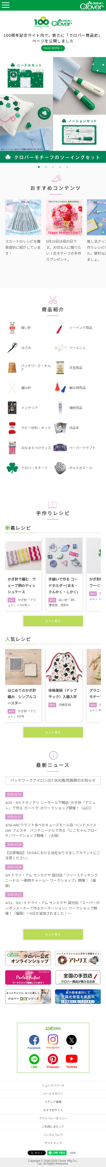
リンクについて (53, 1135)
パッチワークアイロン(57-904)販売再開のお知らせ (53, 780)
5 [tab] (67, 167)
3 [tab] (53, 167)
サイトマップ (53, 1143)
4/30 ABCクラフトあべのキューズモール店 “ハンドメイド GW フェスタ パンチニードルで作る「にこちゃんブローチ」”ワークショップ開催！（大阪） (51, 830)
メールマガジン (53, 1093)
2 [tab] (46, 167)
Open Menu (5, 5)
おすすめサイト (53, 1110)
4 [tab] (60, 167)
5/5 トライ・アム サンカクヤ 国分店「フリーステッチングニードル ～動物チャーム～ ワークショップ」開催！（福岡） (51, 880)
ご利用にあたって (53, 1126)
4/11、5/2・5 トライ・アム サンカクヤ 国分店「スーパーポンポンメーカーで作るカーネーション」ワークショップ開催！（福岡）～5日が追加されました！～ (52, 908)
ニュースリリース (53, 1085)
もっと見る (53, 621)
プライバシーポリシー (53, 1118)
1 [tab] (39, 167)
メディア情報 (53, 1102)
